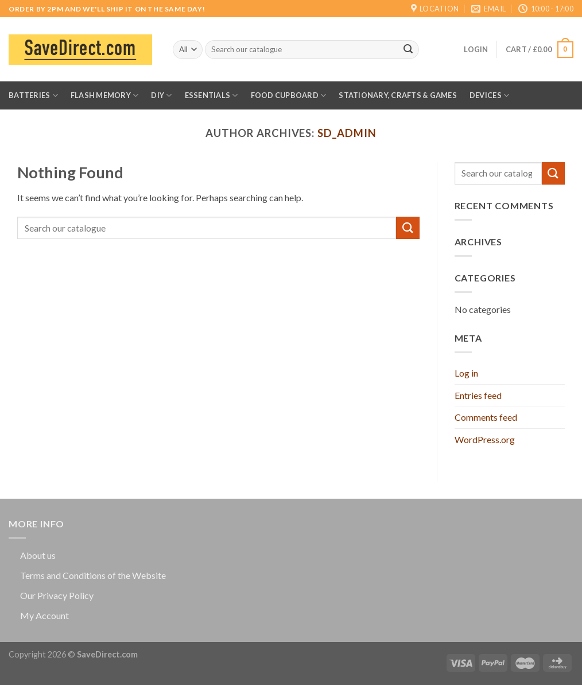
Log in (466, 372)
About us (38, 555)
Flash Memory (105, 95)
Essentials (211, 95)
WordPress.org (485, 439)
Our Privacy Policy (57, 595)
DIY (161, 95)
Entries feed (478, 395)
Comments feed (486, 417)
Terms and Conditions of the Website (93, 575)
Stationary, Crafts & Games (398, 95)
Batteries (33, 95)
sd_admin (346, 133)
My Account (44, 615)
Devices (489, 95)
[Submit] (408, 50)
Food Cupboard (289, 95)
